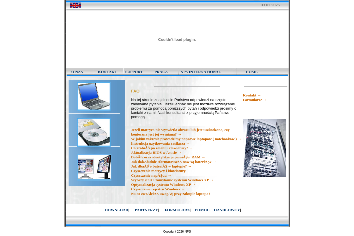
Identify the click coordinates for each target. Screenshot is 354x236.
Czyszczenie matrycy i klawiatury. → (161, 171)
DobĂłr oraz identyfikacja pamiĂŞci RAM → (168, 157)
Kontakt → (252, 95)
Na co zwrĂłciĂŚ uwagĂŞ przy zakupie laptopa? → (173, 193)
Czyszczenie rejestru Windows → (158, 189)
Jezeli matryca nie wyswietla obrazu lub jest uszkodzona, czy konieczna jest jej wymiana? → (180, 132)
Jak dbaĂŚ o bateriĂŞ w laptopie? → (161, 166)
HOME (252, 72)
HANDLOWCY (227, 210)
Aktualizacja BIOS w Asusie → (156, 152)
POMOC (202, 210)
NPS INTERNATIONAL (201, 72)
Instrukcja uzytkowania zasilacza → (160, 143)
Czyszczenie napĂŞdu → (151, 175)
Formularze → (255, 100)
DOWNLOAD (116, 210)
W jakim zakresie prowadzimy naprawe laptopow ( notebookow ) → (186, 139)
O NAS (77, 72)
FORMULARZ (177, 210)
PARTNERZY (146, 210)
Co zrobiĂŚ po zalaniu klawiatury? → (162, 148)
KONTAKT (107, 72)
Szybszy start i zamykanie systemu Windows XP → (172, 180)
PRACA (161, 72)
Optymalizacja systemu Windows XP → (163, 184)
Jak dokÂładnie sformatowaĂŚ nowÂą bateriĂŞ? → (173, 162)
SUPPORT (134, 72)
